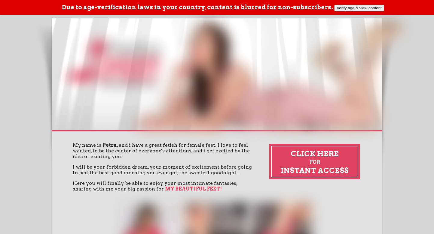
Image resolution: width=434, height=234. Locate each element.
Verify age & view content (359, 8)
